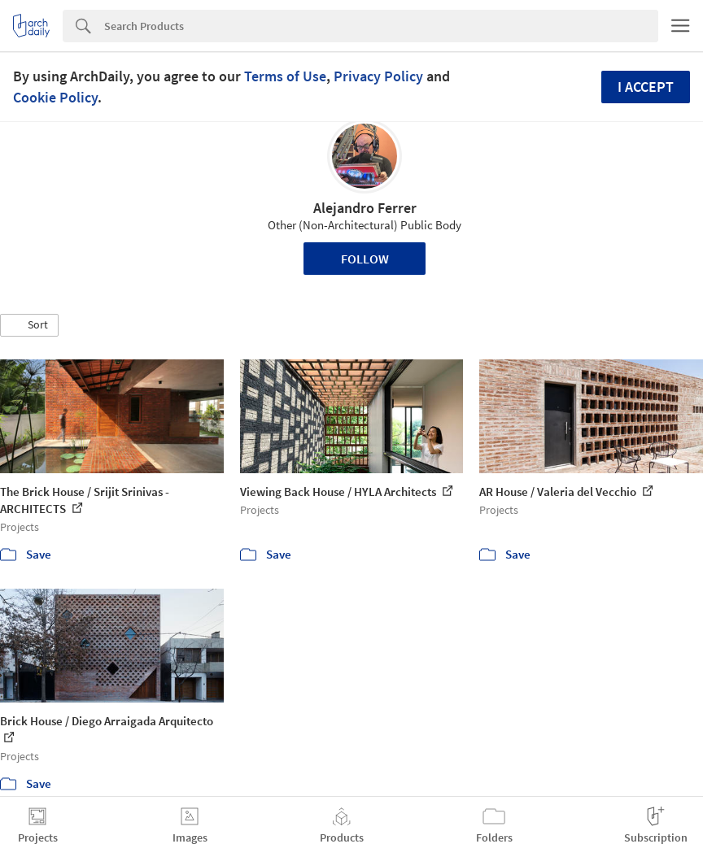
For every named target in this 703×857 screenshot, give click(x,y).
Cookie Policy (55, 97)
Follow (365, 258)
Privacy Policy (378, 76)
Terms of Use (285, 76)
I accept (646, 86)
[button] (29, 325)
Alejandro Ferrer (365, 207)
